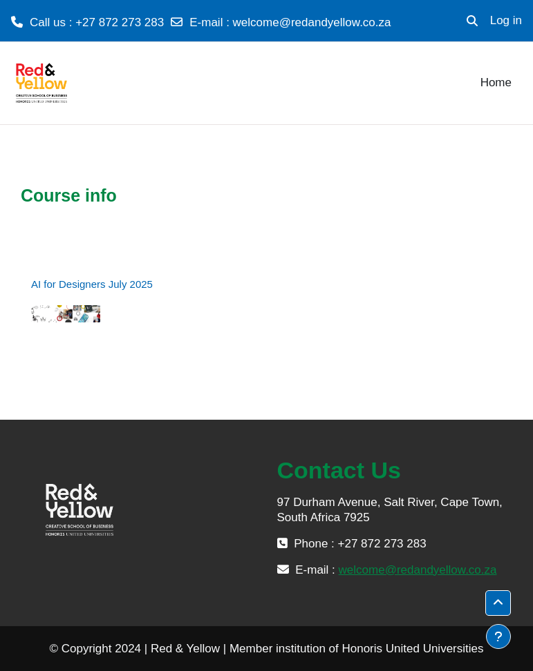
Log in (506, 20)
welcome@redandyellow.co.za (312, 22)
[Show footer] (498, 636)
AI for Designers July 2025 (92, 284)
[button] (472, 20)
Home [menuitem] (496, 82)
